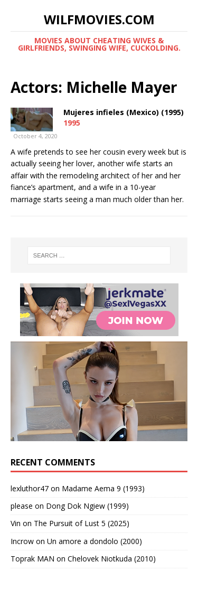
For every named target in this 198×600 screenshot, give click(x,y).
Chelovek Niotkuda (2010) (112, 559)
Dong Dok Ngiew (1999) (87, 506)
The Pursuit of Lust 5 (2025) (81, 523)
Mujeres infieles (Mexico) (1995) (123, 112)
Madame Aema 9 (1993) (103, 488)
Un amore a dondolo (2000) (94, 541)
